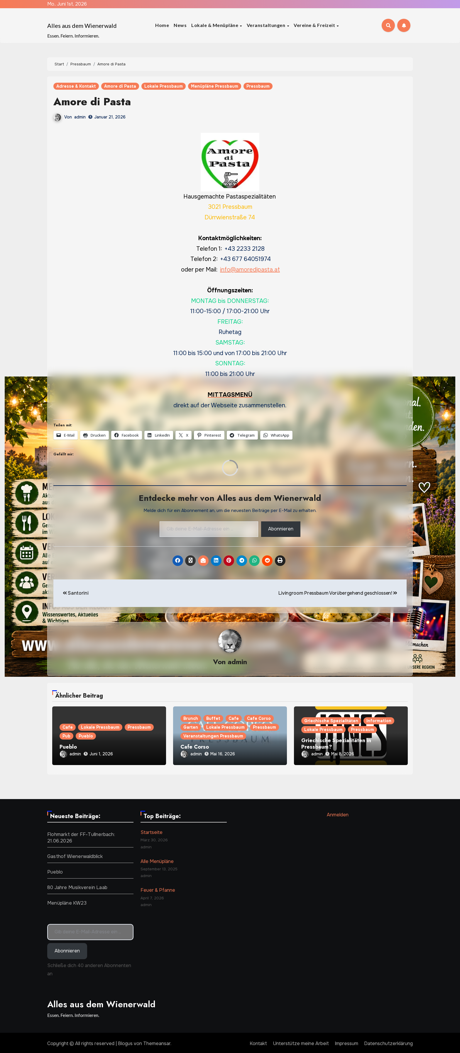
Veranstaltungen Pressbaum (213, 736)
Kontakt (258, 1042)
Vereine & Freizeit (315, 25)
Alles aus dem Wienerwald (82, 25)
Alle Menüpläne (157, 860)
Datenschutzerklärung (388, 1042)
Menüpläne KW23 (67, 901)
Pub (66, 736)
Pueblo (86, 736)
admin (80, 116)
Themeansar (156, 1042)
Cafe (67, 727)
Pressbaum (258, 86)
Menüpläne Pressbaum (214, 86)
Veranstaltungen (266, 25)
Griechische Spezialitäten (331, 721)
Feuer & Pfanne (158, 889)
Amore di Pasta (120, 86)
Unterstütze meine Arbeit (301, 1042)
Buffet (213, 718)
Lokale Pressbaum (163, 86)
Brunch (190, 718)
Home (162, 25)
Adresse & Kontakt (76, 86)
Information (378, 721)
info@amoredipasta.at (250, 269)
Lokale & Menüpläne (215, 25)
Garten (190, 727)
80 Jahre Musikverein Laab (77, 886)
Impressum (346, 1042)
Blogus (125, 1042)
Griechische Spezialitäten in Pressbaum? (336, 744)
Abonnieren (280, 529)
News (180, 25)
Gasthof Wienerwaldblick (75, 855)
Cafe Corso (259, 718)
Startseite (152, 831)
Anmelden (338, 813)
